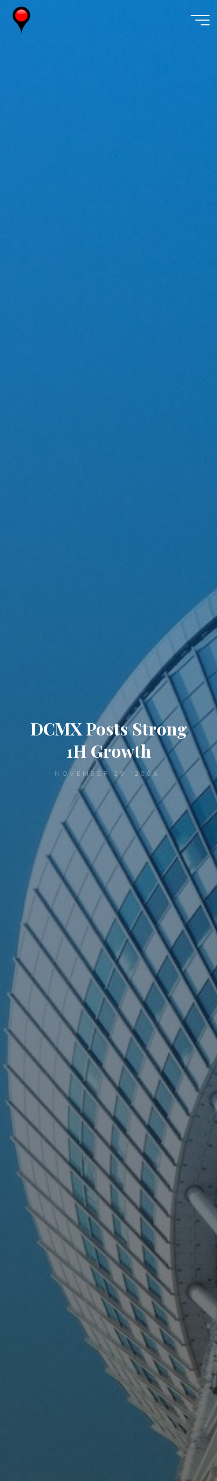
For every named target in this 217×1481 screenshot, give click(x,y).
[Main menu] (200, 20)
